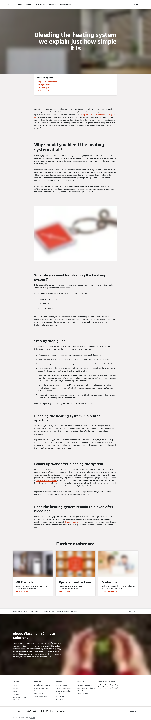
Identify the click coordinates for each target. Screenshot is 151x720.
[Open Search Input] (130, 5)
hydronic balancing (73, 522)
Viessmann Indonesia (20, 611)
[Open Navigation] (7, 4)
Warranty (52, 5)
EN (137, 5)
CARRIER (32, 718)
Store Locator (41, 5)
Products (29, 5)
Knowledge (34, 611)
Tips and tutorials (48, 611)
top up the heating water (46, 480)
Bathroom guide (65, 5)
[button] (133, 611)
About (20, 5)
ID (134, 5)
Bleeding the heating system (67, 611)
